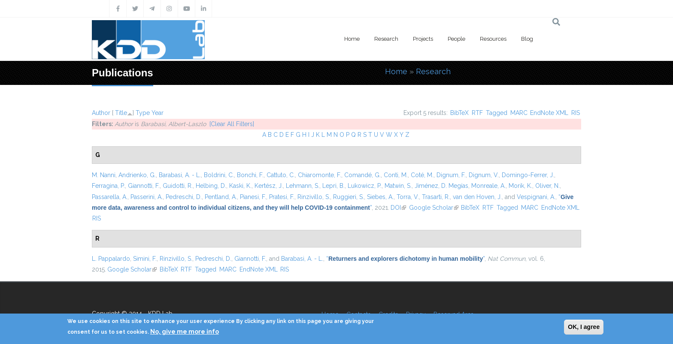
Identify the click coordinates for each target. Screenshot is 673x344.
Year (158, 112)
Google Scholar (433, 207)
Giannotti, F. (144, 185)
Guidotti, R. (178, 185)
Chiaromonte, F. (319, 175)
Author (101, 112)
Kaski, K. (240, 185)
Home (352, 39)
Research (386, 39)
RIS (575, 112)
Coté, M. (422, 175)
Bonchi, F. (250, 175)
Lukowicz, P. (365, 185)
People (456, 39)
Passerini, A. (146, 196)
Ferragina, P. (108, 185)
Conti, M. (396, 175)
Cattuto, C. (281, 175)
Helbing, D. (211, 185)
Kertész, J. (269, 185)
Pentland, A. (221, 196)
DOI (398, 207)
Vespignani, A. (536, 196)
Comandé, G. (362, 175)
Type (143, 112)
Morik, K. (520, 185)
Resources (493, 39)
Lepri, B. (333, 185)
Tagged (496, 112)
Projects (423, 39)
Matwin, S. (398, 185)
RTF (477, 112)
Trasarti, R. (436, 196)
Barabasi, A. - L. (180, 175)
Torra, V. (408, 196)
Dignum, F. (451, 175)
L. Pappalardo (111, 258)
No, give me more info (184, 331)
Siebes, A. (380, 196)
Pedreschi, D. (184, 196)
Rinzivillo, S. (313, 196)
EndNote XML (549, 112)
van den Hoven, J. (477, 196)
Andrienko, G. (137, 175)
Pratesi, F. (281, 196)
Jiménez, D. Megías (441, 185)
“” (405, 258)
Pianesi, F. (253, 196)
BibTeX (459, 112)
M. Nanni (103, 175)
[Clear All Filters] (231, 124)
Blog (527, 39)
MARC (518, 112)
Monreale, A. (488, 185)
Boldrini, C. (219, 175)
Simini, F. (145, 258)
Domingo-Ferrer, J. (528, 175)
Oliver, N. (547, 185)
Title (121, 112)
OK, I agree (584, 326)
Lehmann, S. (302, 185)
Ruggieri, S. (348, 196)
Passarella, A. (109, 196)
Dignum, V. (484, 175)
